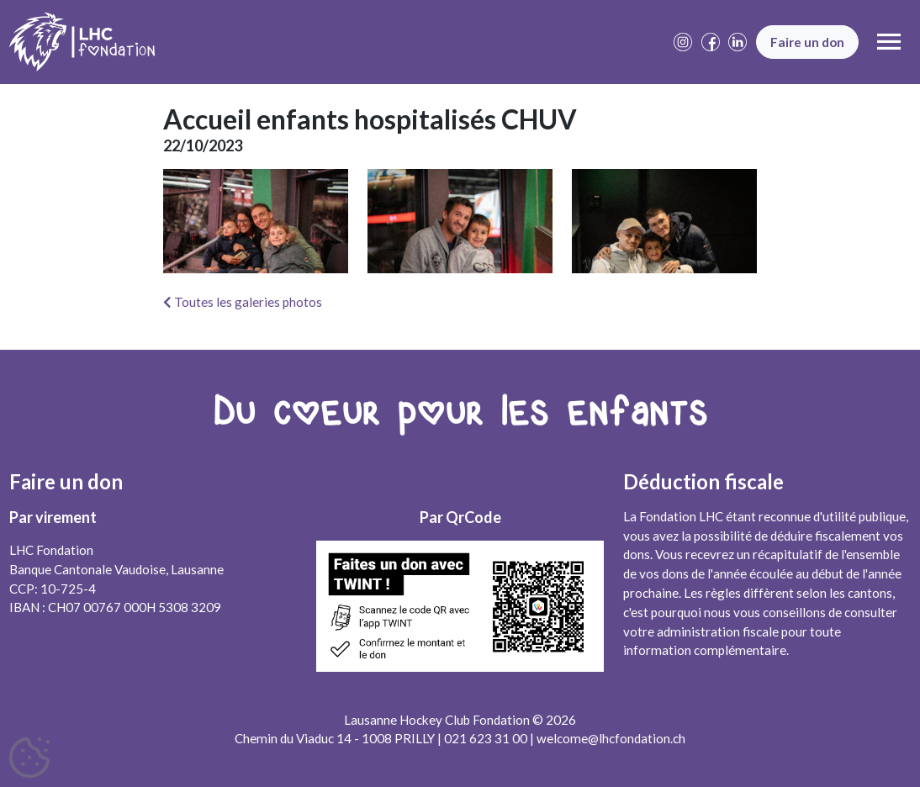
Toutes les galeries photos (242, 301)
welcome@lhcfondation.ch (611, 738)
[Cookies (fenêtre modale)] (29, 758)
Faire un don (807, 42)
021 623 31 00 (485, 738)
